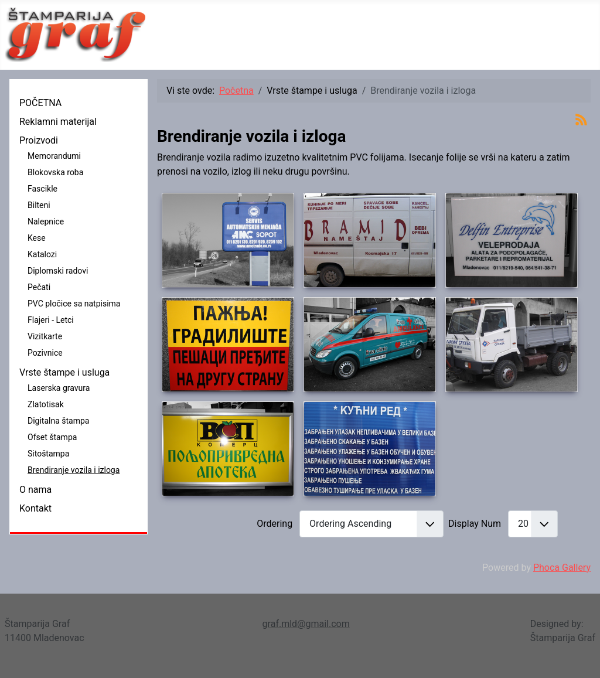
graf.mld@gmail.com (306, 623)
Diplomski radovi (58, 270)
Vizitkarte (45, 336)
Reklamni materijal (58, 121)
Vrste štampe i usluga (64, 372)
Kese (37, 238)
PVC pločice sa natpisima (74, 303)
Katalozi (42, 254)
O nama (35, 489)
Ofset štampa (52, 437)
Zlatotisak (46, 404)
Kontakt (35, 508)
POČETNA (40, 102)
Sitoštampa (48, 453)
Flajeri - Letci (51, 320)
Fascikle (42, 188)
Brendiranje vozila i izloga (74, 470)
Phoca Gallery (562, 567)
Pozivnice (45, 352)
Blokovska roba (55, 172)
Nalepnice (46, 221)
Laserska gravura (59, 388)
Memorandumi (54, 156)
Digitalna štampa (58, 420)
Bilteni (39, 205)
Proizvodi (38, 140)
